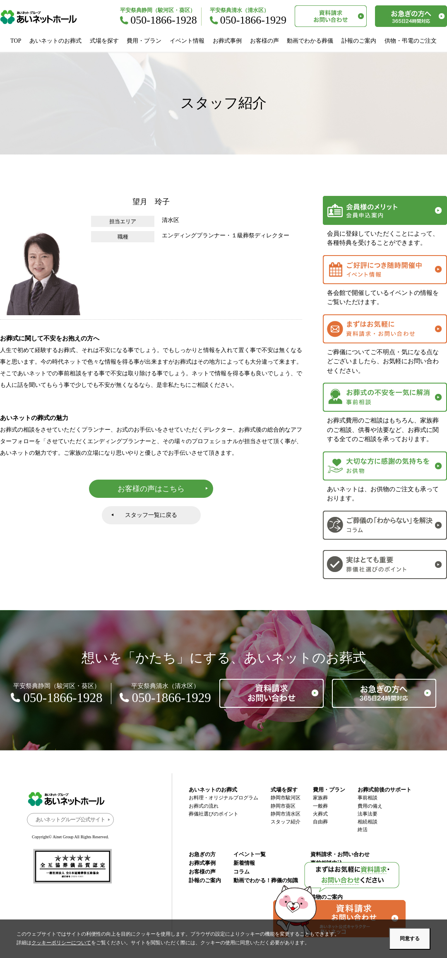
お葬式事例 (227, 41)
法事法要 (367, 814)
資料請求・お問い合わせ (340, 854)
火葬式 (320, 814)
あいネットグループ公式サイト (70, 819)
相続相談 (367, 822)
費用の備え (370, 806)
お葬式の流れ (204, 806)
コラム (241, 872)
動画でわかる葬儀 (310, 41)
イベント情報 (187, 41)
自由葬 (320, 822)
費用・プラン (144, 41)
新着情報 (244, 863)
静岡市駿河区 (285, 798)
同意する (410, 938)
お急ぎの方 (202, 854)
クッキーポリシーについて (61, 943)
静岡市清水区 (285, 814)
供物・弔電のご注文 (411, 41)
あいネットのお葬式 (55, 41)
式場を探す (104, 41)
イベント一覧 (249, 854)
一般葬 (320, 806)
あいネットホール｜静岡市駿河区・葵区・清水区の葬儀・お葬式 (43, 17)
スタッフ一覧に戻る (151, 515)
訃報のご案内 (358, 41)
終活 (363, 830)
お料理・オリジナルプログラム (223, 798)
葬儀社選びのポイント (213, 814)
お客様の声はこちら (151, 489)
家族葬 (320, 798)
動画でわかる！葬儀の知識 (265, 880)
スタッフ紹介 (285, 822)
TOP (15, 41)
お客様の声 (264, 41)
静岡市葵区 (283, 806)
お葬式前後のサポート (384, 790)
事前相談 (367, 798)
